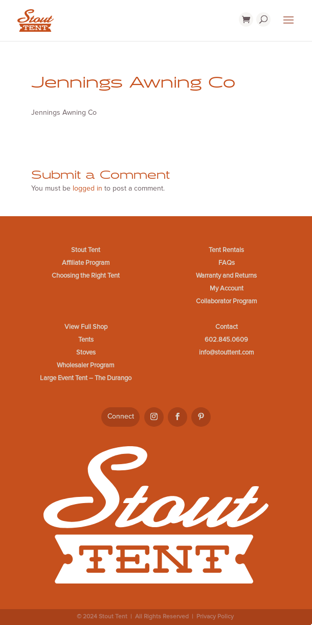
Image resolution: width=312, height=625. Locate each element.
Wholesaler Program (86, 365)
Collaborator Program (226, 301)
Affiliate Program (86, 263)
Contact (226, 327)
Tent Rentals (226, 250)
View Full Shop (85, 327)
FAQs (226, 263)
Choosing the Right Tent (86, 276)
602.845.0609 (226, 340)
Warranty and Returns (226, 276)
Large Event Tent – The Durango (85, 378)
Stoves (86, 352)
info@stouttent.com (226, 352)
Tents (86, 340)
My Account (226, 288)
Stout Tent (85, 250)
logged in (87, 188)
